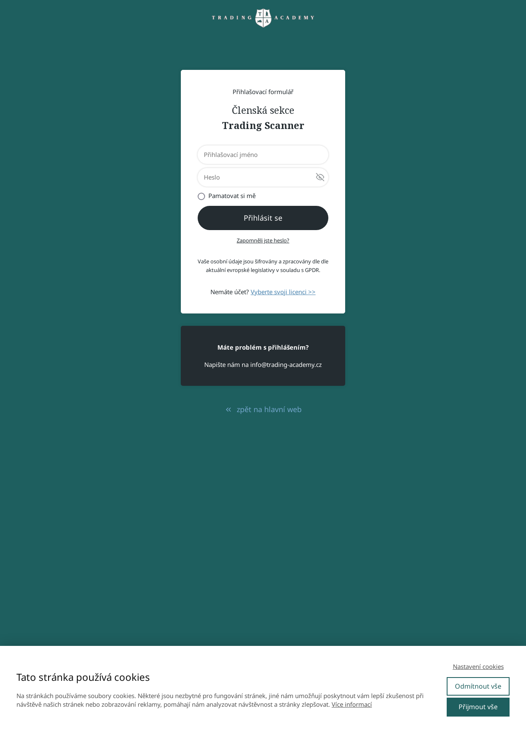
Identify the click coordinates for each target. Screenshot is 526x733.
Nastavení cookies (478, 666)
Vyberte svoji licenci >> (283, 292)
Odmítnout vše (478, 686)
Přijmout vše (478, 706)
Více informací (352, 704)
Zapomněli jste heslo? (263, 240)
